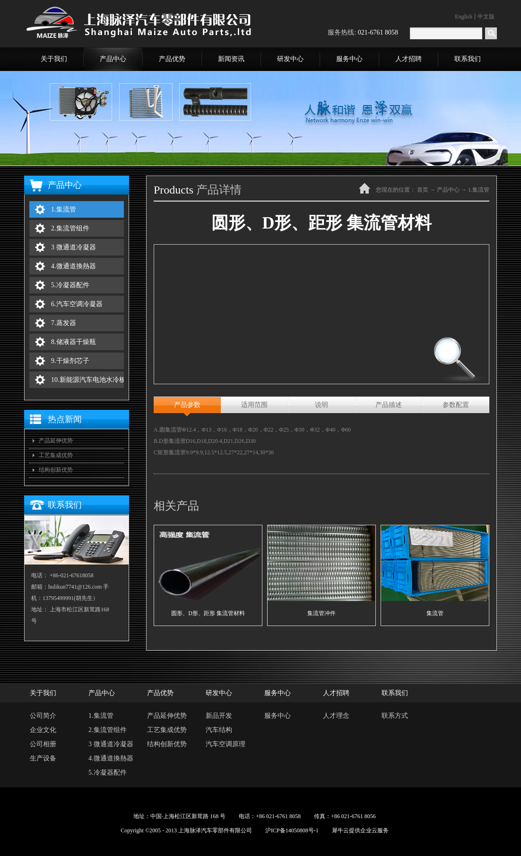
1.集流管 (478, 189)
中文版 (486, 16)
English (463, 16)
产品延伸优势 (56, 440)
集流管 (434, 613)
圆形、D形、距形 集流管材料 (208, 613)
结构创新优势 (56, 470)
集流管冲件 (321, 613)
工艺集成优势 (56, 455)
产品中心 (448, 189)
